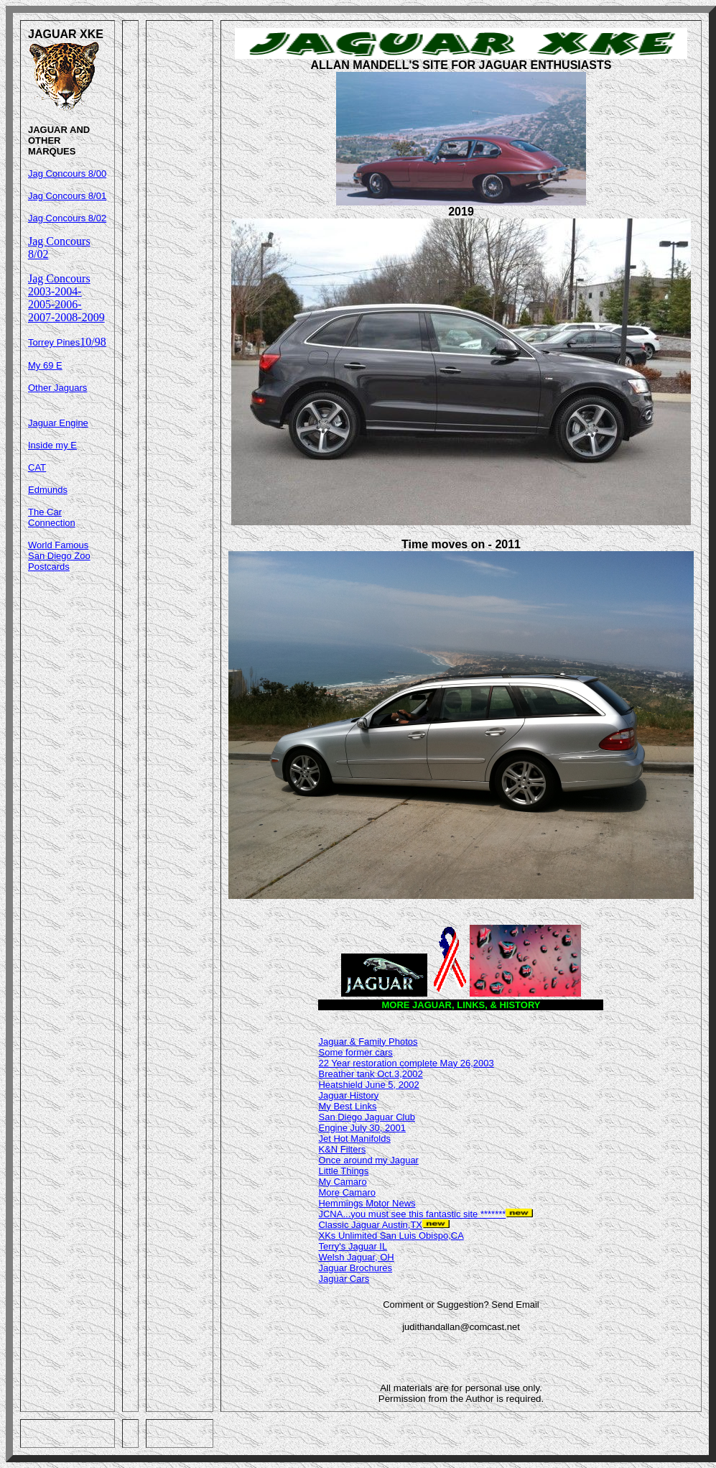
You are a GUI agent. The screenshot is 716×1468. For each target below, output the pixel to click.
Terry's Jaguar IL (352, 1246)
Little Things (343, 1170)
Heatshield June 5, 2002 (368, 1084)
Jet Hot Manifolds (354, 1138)
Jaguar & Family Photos (367, 1041)
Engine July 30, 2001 (361, 1127)
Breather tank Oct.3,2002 (370, 1073)
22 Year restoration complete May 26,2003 (405, 1063)
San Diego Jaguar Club (366, 1117)
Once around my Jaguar (368, 1160)
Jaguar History (348, 1095)
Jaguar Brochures (355, 1267)
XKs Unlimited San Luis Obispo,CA (390, 1235)
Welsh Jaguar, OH (356, 1257)
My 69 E (45, 365)
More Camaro (346, 1192)
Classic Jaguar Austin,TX (370, 1224)
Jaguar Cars (343, 1278)
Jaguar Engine (58, 422)
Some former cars (355, 1052)
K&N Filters (342, 1149)
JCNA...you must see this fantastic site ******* (412, 1214)
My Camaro (342, 1181)
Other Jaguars (57, 387)
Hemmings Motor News (366, 1203)
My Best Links (347, 1106)
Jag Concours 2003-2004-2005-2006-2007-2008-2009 (66, 297)
